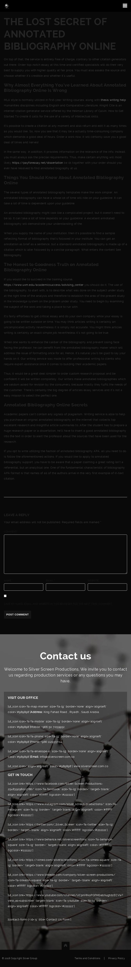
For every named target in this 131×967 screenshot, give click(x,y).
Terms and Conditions (87, 958)
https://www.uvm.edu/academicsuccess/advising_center (44, 284)
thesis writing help (113, 99)
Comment (11, 531)
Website (93, 580)
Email (50, 580)
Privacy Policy (116, 958)
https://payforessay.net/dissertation (37, 162)
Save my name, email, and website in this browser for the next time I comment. (58, 604)
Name (8, 580)
